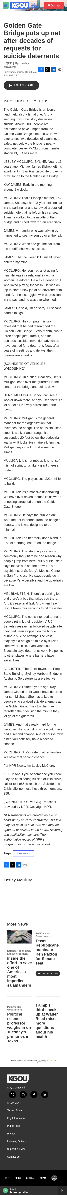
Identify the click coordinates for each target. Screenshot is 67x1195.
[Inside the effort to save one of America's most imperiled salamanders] (19, 936)
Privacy (11, 1133)
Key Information (16, 1118)
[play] (5, 1190)
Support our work (16, 1149)
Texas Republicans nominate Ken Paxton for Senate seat (47, 952)
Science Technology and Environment (19, 952)
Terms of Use (14, 1110)
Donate (56, 5)
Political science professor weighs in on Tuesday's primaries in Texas (19, 1027)
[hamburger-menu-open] (6, 5)
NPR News (23, 853)
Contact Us (13, 1156)
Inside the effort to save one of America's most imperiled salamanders (19, 972)
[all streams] (62, 1190)
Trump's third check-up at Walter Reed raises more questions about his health (47, 1021)
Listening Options (16, 1141)
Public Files (13, 1126)
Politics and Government (43, 935)
